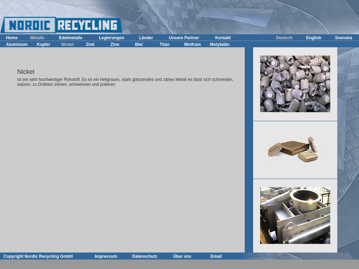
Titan (164, 44)
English (313, 37)
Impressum (106, 256)
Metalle (37, 37)
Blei (139, 44)
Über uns (182, 256)
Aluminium (17, 44)
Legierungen (111, 37)
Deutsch (284, 37)
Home (12, 37)
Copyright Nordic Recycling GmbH (38, 256)
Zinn (114, 44)
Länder (146, 37)
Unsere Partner (184, 37)
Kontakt (223, 37)
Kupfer (43, 44)
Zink (90, 44)
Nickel (67, 44)
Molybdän (220, 44)
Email (216, 256)
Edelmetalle (70, 37)
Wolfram (192, 44)
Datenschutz (144, 256)
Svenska (343, 37)
